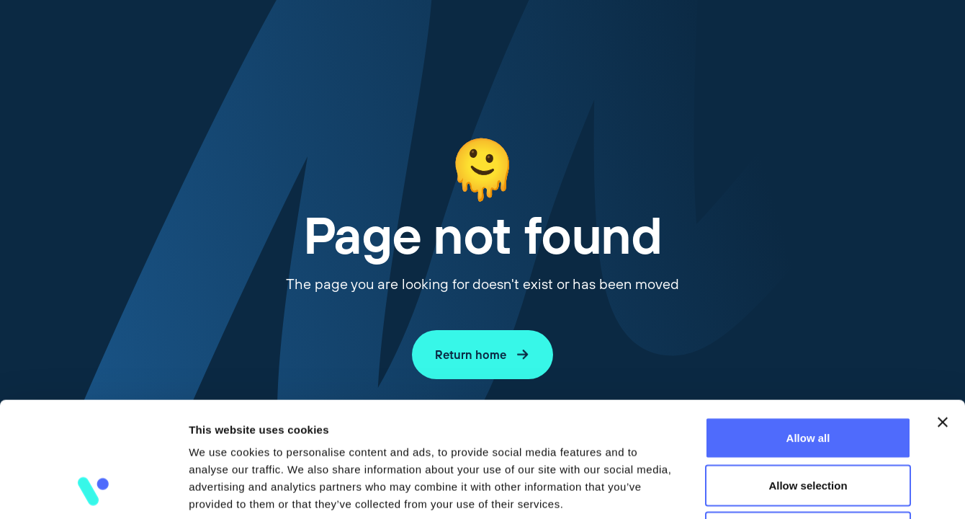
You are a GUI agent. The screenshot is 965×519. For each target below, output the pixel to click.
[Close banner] (943, 314)
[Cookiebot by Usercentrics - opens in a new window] (93, 491)
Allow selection (807, 377)
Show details (755, 490)
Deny (808, 424)
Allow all (808, 330)
